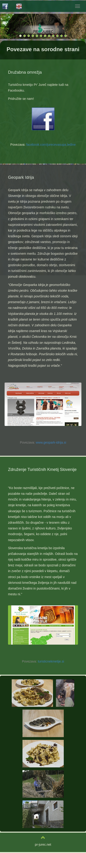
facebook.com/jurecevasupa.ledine (51, 144)
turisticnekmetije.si (51, 661)
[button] (73, 26)
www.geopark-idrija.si (51, 442)
